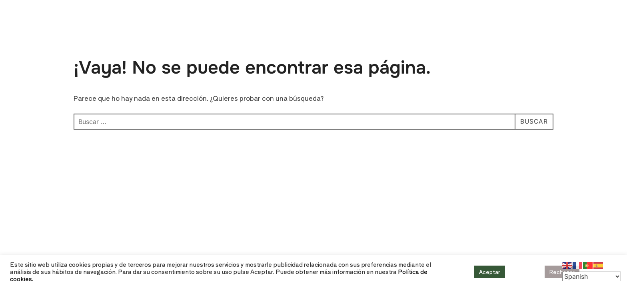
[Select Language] (591, 276)
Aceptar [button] (489, 272)
